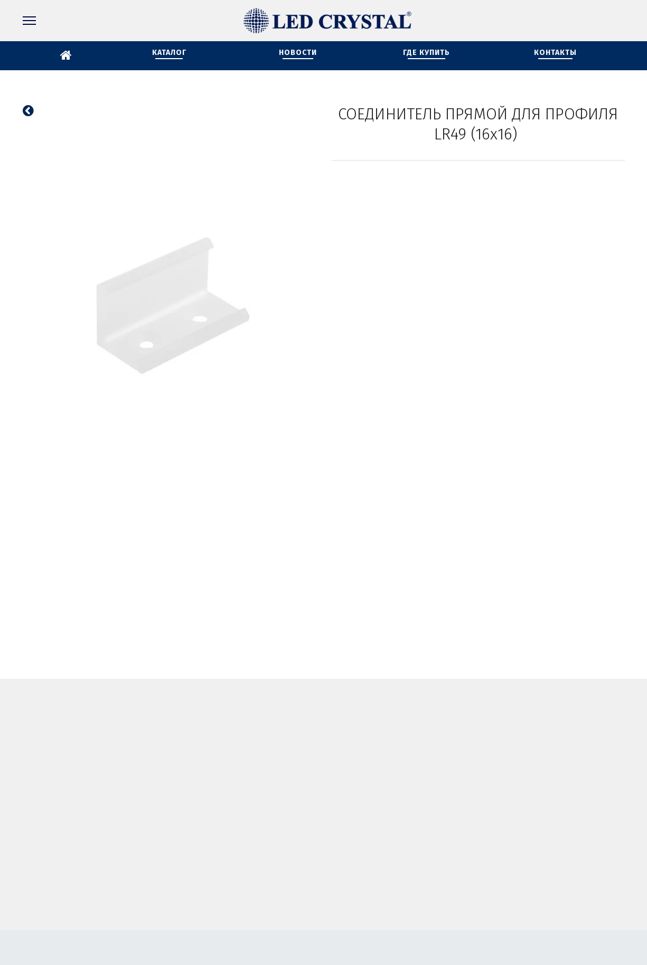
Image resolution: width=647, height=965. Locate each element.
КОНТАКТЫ (555, 52)
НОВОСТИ (298, 52)
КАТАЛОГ (169, 52)
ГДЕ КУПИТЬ (426, 52)
